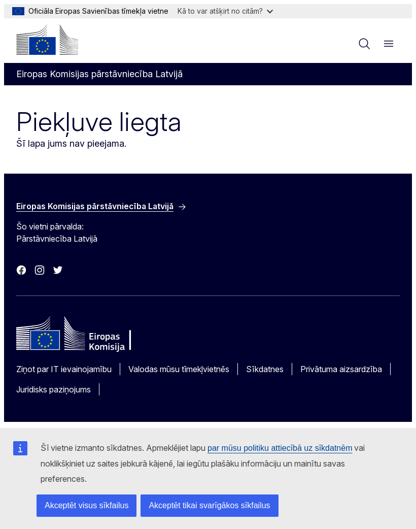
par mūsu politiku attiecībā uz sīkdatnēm (279, 448)
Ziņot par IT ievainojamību (64, 369)
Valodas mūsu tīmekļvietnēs (178, 369)
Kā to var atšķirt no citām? (225, 11)
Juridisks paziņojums (53, 389)
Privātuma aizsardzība (341, 369)
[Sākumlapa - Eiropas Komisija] (47, 39)
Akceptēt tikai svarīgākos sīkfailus (209, 505)
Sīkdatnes (265, 369)
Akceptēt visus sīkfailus (86, 505)
